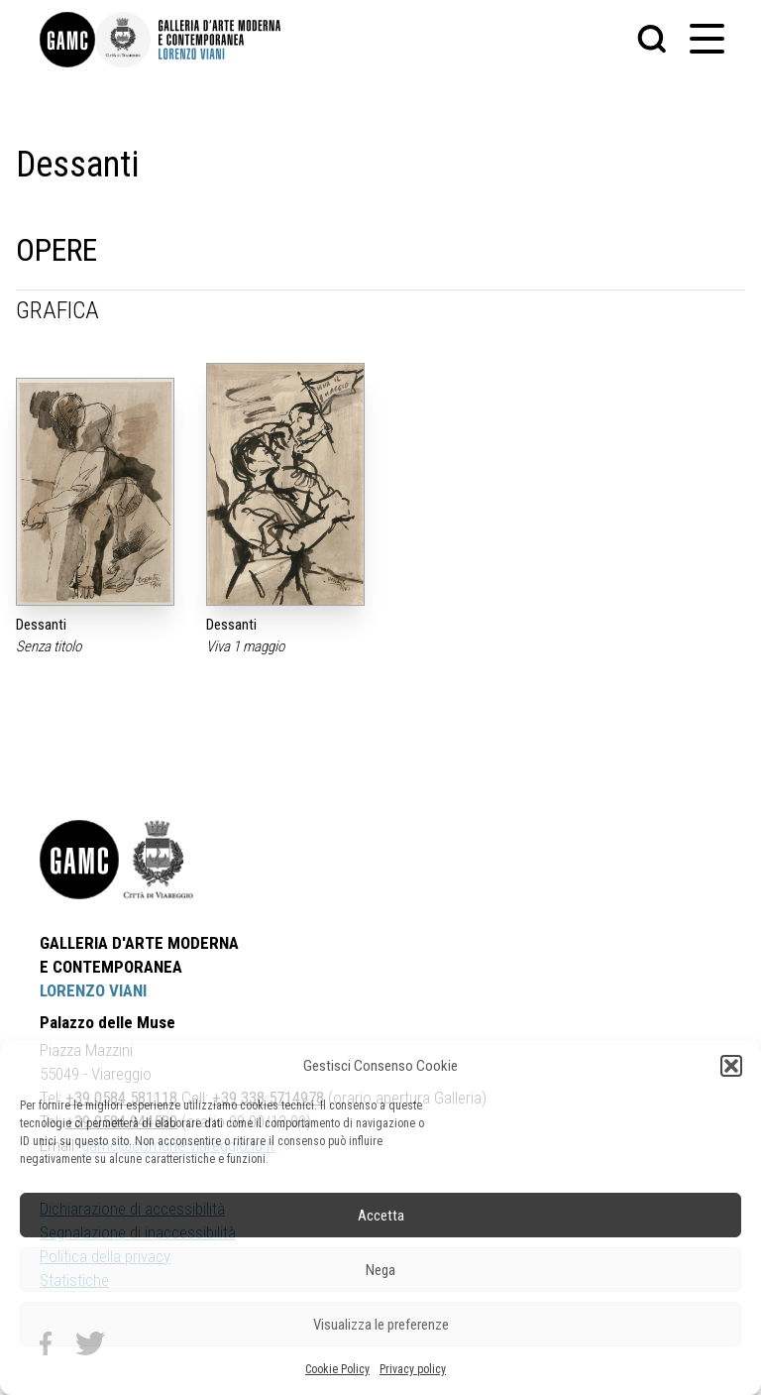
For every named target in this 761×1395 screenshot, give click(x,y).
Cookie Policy (337, 1369)
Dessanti (41, 625)
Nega (380, 1270)
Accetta (381, 1215)
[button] (731, 1066)
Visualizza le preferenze (381, 1325)
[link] (67, 39)
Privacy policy (413, 1369)
